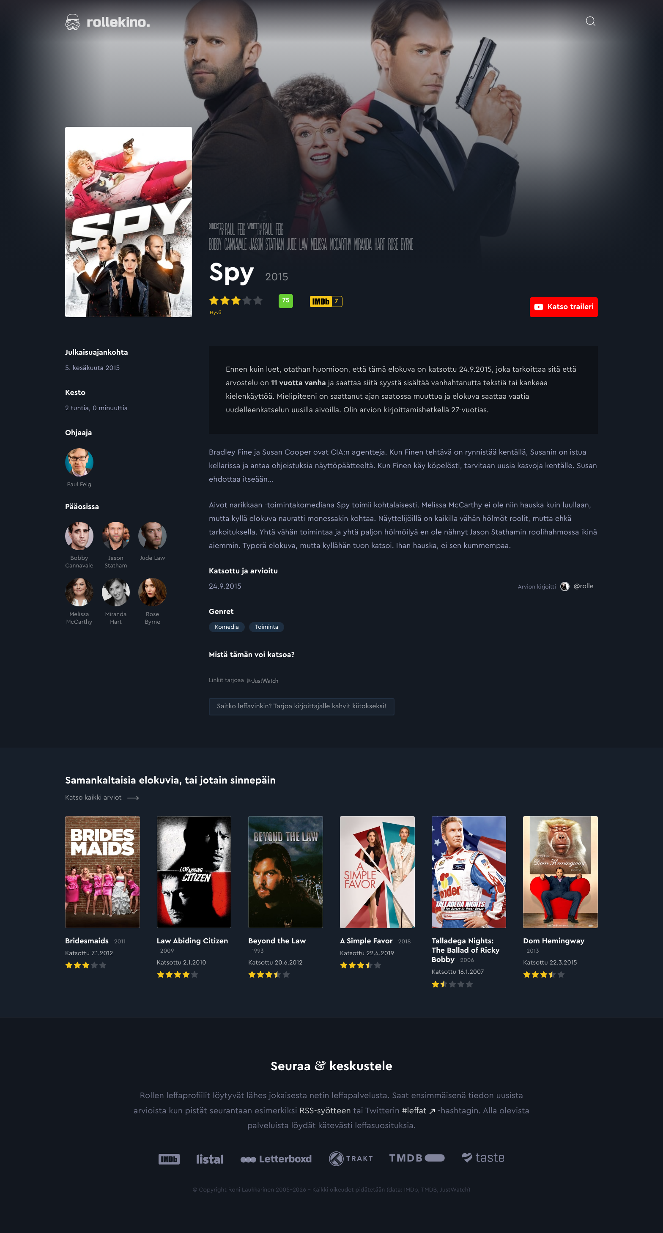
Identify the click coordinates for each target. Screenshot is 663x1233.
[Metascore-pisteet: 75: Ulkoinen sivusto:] (286, 301)
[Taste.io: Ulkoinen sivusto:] (483, 1158)
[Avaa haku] (591, 17)
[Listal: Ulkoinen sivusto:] (207, 1158)
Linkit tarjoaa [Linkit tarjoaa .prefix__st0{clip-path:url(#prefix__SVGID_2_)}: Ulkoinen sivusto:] (243, 680)
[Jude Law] (152, 546)
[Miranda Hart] (116, 602)
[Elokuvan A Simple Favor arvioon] (377, 893)
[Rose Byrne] (152, 602)
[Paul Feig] (79, 468)
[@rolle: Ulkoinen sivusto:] (577, 586)
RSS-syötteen (325, 1110)
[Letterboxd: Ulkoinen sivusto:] (276, 1158)
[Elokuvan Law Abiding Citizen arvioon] (194, 898)
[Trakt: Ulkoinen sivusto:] (353, 1158)
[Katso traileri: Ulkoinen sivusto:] (564, 301)
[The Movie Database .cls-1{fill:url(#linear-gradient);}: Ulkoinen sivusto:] (417, 1158)
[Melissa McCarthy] (79, 602)
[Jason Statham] (116, 546)
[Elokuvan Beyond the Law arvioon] (285, 898)
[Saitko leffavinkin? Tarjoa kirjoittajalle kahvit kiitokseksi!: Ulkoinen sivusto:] (302, 706)
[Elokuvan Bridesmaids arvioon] (102, 893)
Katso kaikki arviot (102, 797)
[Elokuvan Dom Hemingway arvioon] (560, 898)
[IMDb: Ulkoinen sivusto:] (169, 1158)
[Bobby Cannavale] (79, 546)
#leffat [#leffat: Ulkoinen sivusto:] (414, 1110)
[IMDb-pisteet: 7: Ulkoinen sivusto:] (326, 301)
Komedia (227, 627)
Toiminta (266, 627)
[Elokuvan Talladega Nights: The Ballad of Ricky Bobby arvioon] (469, 903)
